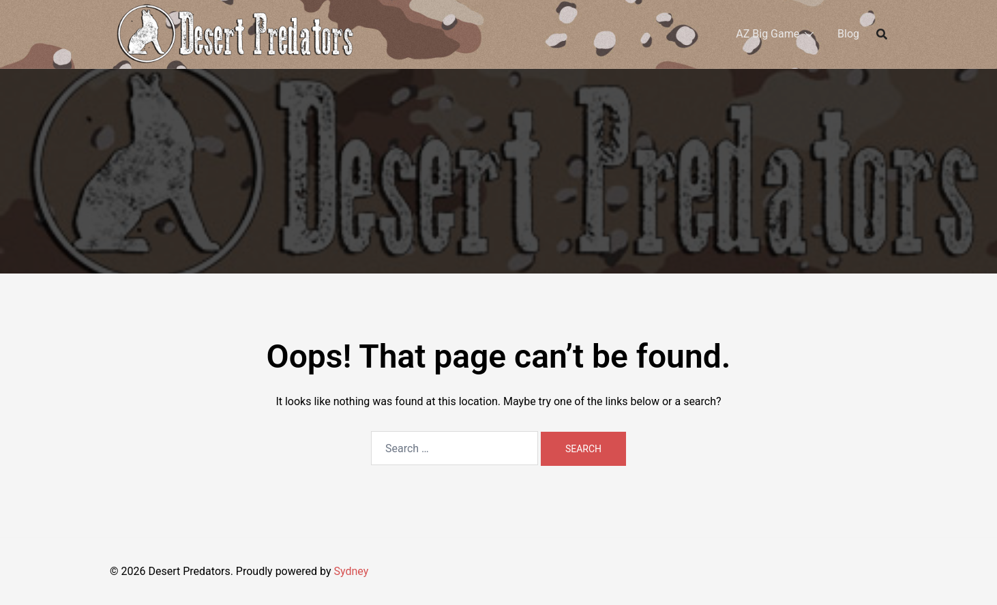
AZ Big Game (767, 33)
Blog (848, 33)
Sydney (350, 571)
